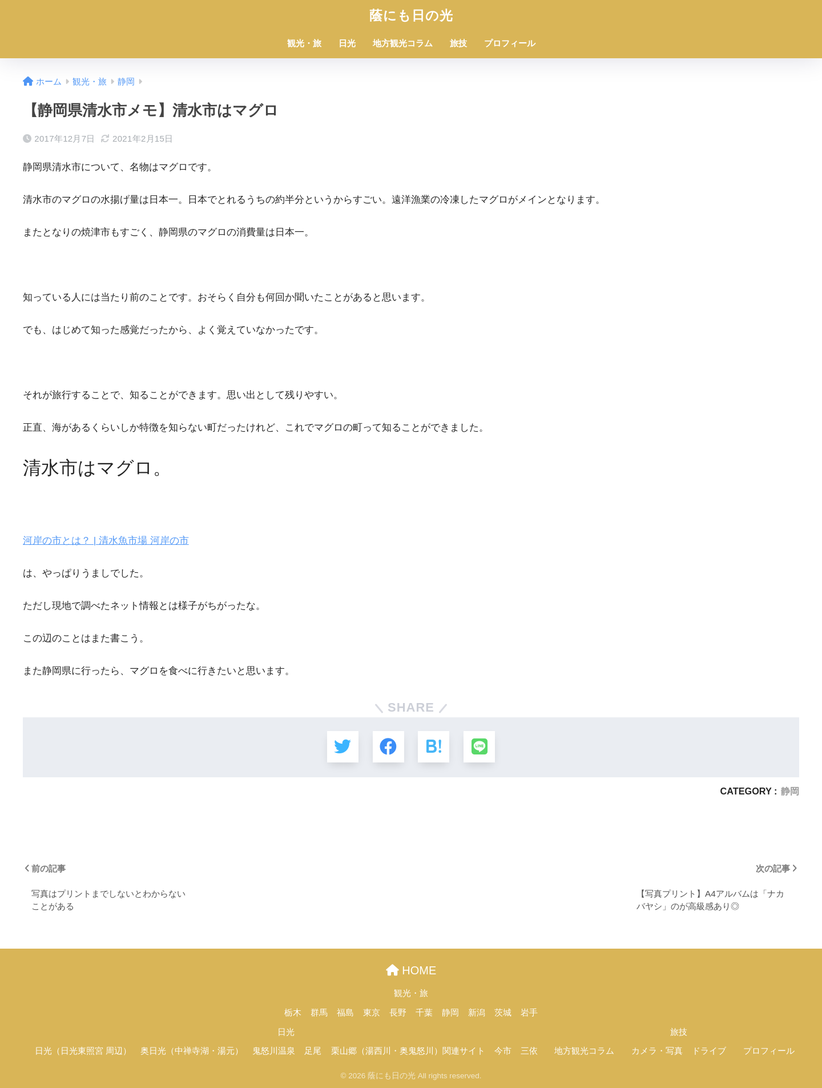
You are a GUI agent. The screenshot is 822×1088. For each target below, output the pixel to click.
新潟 (476, 1012)
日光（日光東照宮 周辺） (83, 1050)
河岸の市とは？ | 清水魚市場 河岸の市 (106, 540)
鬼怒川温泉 (273, 1050)
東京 (371, 1012)
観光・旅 (304, 43)
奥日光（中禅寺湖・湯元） (191, 1050)
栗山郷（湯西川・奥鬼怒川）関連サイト (408, 1050)
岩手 (529, 1012)
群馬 (319, 1012)
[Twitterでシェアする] (342, 746)
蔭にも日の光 (411, 15)
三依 (529, 1050)
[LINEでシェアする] (479, 746)
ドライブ (709, 1050)
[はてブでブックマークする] (433, 746)
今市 (502, 1050)
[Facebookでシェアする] (388, 746)
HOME (411, 970)
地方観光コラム (403, 43)
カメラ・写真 (657, 1050)
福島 (345, 1012)
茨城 (502, 1012)
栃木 (292, 1012)
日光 (347, 43)
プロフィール (509, 43)
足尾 (312, 1050)
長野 (397, 1012)
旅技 (458, 43)
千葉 (424, 1012)
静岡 (790, 791)
